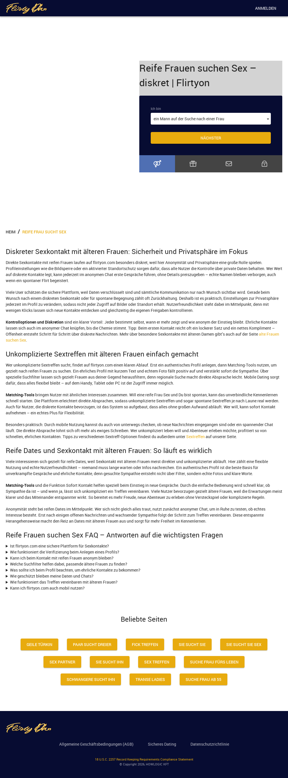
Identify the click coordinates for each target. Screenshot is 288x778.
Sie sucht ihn (110, 662)
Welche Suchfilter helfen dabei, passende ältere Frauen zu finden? (68, 564)
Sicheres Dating (162, 744)
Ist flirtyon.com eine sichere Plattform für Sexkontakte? (59, 546)
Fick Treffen (145, 644)
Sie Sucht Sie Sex (243, 644)
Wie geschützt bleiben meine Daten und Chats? (52, 576)
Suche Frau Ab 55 (203, 679)
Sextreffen (195, 436)
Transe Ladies (150, 679)
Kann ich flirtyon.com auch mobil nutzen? (47, 588)
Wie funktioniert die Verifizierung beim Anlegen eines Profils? (64, 552)
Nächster (210, 138)
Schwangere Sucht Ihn (91, 679)
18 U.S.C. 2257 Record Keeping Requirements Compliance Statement (144, 759)
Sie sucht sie (192, 644)
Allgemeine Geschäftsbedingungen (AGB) (96, 744)
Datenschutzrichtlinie (209, 744)
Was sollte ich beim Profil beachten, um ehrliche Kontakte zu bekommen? (75, 570)
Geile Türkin (39, 644)
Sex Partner (62, 662)
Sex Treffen (156, 662)
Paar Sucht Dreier (92, 644)
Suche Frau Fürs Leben (214, 662)
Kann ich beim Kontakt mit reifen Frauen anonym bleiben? (62, 558)
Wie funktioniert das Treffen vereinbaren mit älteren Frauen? (64, 582)
